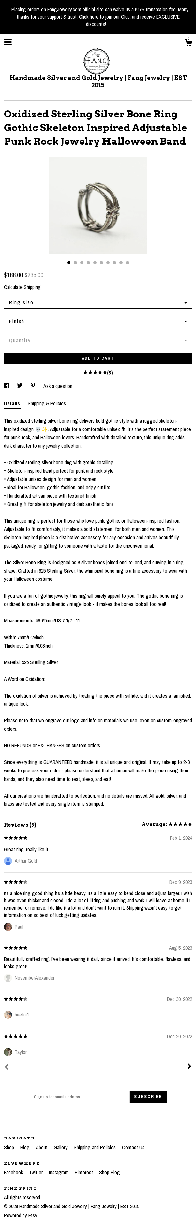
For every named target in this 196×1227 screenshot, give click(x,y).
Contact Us (133, 1147)
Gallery (61, 1147)
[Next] (189, 1066)
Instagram (59, 1172)
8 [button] (114, 262)
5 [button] (95, 262)
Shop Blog (109, 1172)
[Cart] (188, 43)
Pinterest (84, 1172)
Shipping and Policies (95, 1147)
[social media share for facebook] (7, 385)
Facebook (14, 1172)
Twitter (36, 1172)
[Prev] (6, 1067)
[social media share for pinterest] (33, 385)
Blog (25, 1147)
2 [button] (75, 262)
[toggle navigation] (8, 42)
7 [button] (108, 262)
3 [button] (81, 262)
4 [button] (88, 262)
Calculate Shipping (22, 287)
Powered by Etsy (20, 1215)
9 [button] (121, 262)
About (42, 1147)
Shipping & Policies (47, 403)
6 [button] (101, 262)
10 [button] (127, 262)
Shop (9, 1147)
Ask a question (57, 385)
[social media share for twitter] (20, 385)
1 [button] (68, 262)
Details (12, 403)
